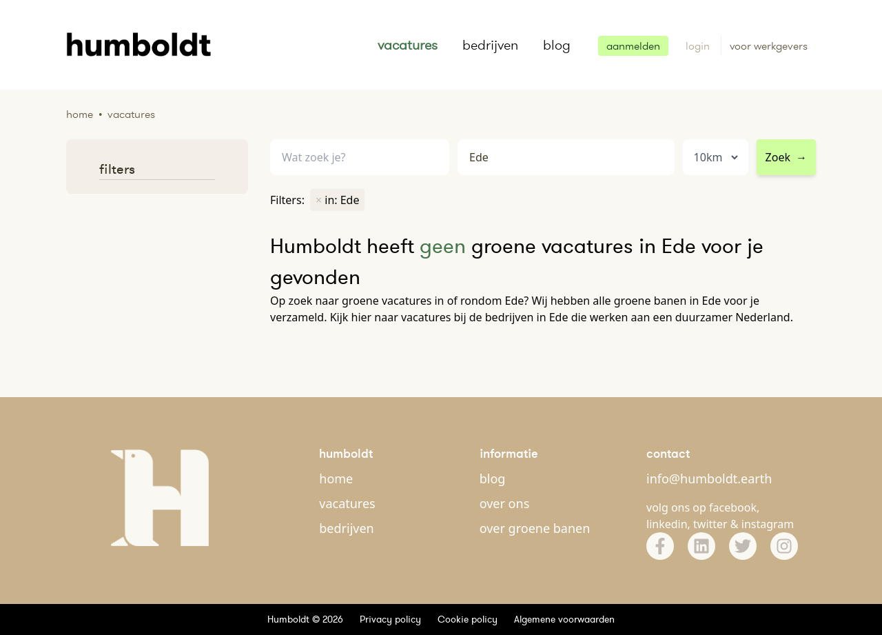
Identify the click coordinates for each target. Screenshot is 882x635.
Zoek (786, 157)
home (336, 478)
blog (557, 45)
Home (79, 114)
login (699, 46)
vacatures (408, 45)
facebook (733, 507)
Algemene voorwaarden (564, 619)
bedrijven (490, 45)
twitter (710, 524)
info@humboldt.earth (709, 478)
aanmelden (633, 46)
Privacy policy (390, 619)
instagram (767, 524)
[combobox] (566, 157)
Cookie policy (468, 619)
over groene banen (535, 528)
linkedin (667, 524)
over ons (505, 503)
